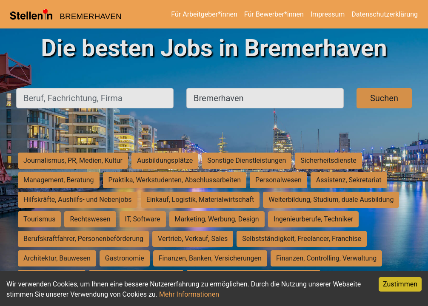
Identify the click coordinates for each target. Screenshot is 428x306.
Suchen (384, 98)
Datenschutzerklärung (384, 14)
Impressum (328, 14)
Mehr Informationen (189, 294)
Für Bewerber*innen (274, 14)
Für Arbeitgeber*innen (204, 14)
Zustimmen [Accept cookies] (400, 284)
